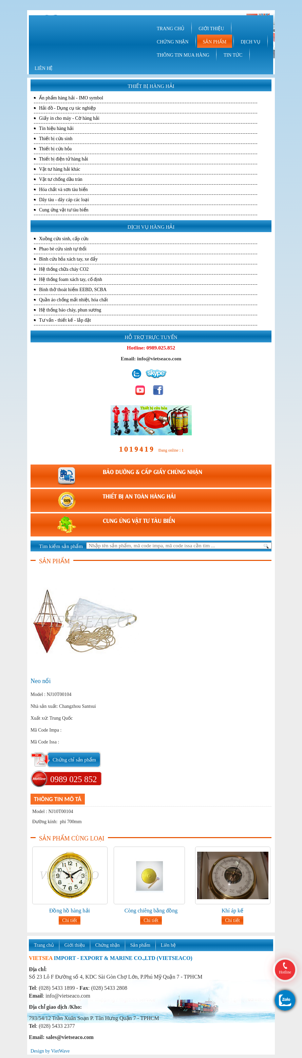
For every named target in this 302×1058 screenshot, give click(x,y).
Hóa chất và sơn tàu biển (63, 189)
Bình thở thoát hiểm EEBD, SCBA (73, 289)
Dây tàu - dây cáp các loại (64, 199)
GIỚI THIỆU (211, 28)
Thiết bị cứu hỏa (55, 148)
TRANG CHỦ (170, 28)
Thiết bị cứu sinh (55, 138)
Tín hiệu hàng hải (56, 128)
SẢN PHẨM (215, 41)
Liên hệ (168, 945)
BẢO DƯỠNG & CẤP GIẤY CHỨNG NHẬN (152, 471)
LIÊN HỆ (44, 68)
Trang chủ (44, 945)
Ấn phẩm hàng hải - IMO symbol (71, 97)
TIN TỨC (233, 55)
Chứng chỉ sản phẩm (74, 759)
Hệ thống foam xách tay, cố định (70, 279)
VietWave (60, 1051)
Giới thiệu (74, 945)
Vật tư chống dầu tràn (60, 179)
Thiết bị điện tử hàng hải (63, 159)
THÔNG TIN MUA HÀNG (183, 55)
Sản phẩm (140, 945)
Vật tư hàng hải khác (59, 169)
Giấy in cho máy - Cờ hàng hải (69, 118)
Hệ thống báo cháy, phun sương (70, 310)
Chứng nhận (107, 945)
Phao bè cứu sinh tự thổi (63, 248)
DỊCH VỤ (250, 41)
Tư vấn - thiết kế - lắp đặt (65, 320)
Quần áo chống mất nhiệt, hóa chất (73, 299)
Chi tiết (69, 920)
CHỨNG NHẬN (173, 41)
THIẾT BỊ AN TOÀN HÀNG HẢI (139, 495)
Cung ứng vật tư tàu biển (64, 209)
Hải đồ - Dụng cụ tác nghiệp (67, 108)
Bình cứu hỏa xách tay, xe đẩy (68, 259)
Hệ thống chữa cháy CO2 (64, 269)
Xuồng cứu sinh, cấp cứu (64, 238)
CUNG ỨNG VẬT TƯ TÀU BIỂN (139, 520)
